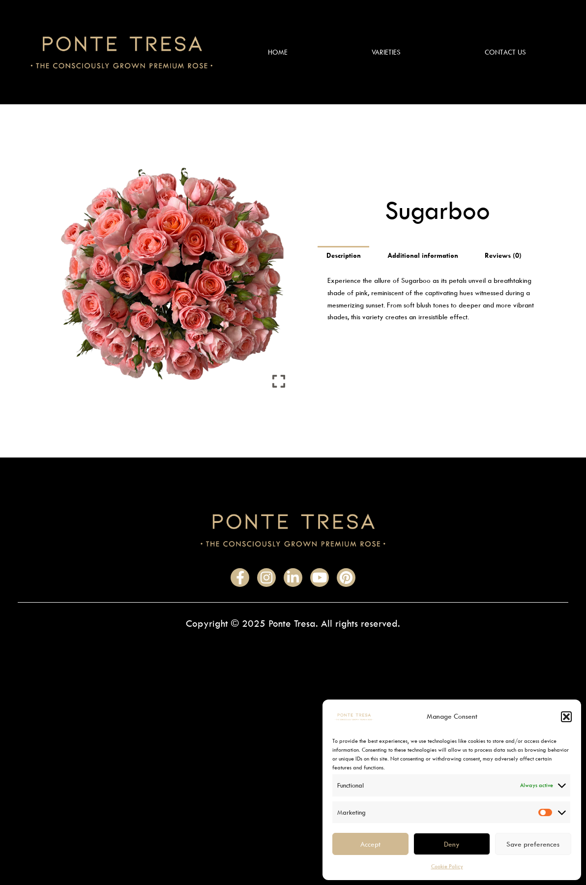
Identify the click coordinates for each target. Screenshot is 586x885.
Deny (452, 844)
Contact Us (505, 52)
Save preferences (532, 844)
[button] (566, 717)
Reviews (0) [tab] (504, 255)
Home (278, 52)
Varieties (386, 52)
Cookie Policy (447, 866)
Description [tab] (343, 255)
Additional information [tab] (423, 255)
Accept (370, 844)
